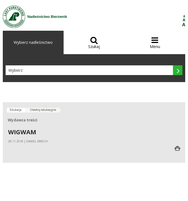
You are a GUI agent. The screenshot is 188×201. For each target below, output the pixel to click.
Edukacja (15, 110)
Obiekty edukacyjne (43, 110)
